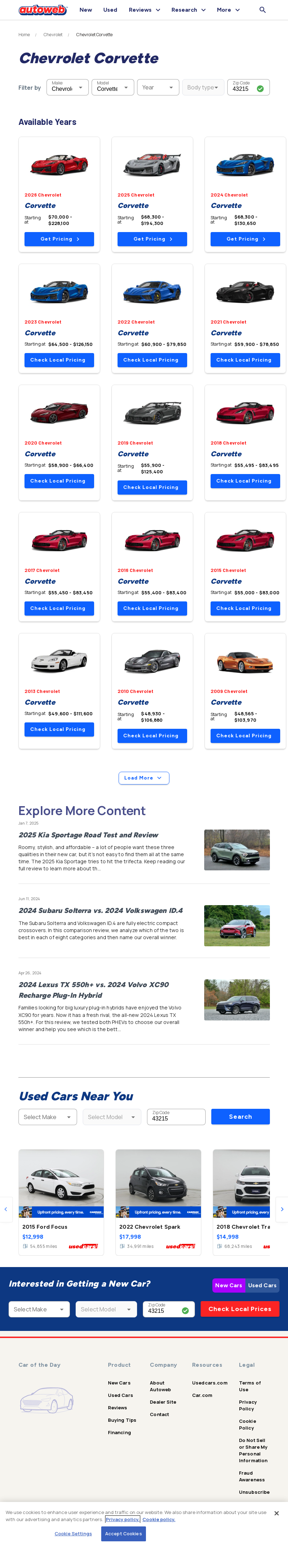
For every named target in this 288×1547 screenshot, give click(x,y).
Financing (119, 1432)
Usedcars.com (210, 1383)
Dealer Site (163, 1402)
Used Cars (262, 1285)
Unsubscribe (254, 1492)
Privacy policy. (123, 1519)
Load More (144, 778)
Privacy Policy (248, 1405)
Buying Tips (122, 1420)
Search (240, 1117)
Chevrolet (53, 35)
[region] (144, 1524)
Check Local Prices (240, 1309)
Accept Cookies (123, 1533)
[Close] (276, 1513)
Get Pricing (59, 239)
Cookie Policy (247, 1424)
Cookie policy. (158, 1519)
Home (24, 35)
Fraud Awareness (252, 1476)
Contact (159, 1414)
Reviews (117, 1407)
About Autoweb (160, 1386)
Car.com (202, 1395)
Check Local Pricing (58, 360)
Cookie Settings (73, 1533)
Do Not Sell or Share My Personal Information (253, 1450)
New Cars (228, 1285)
